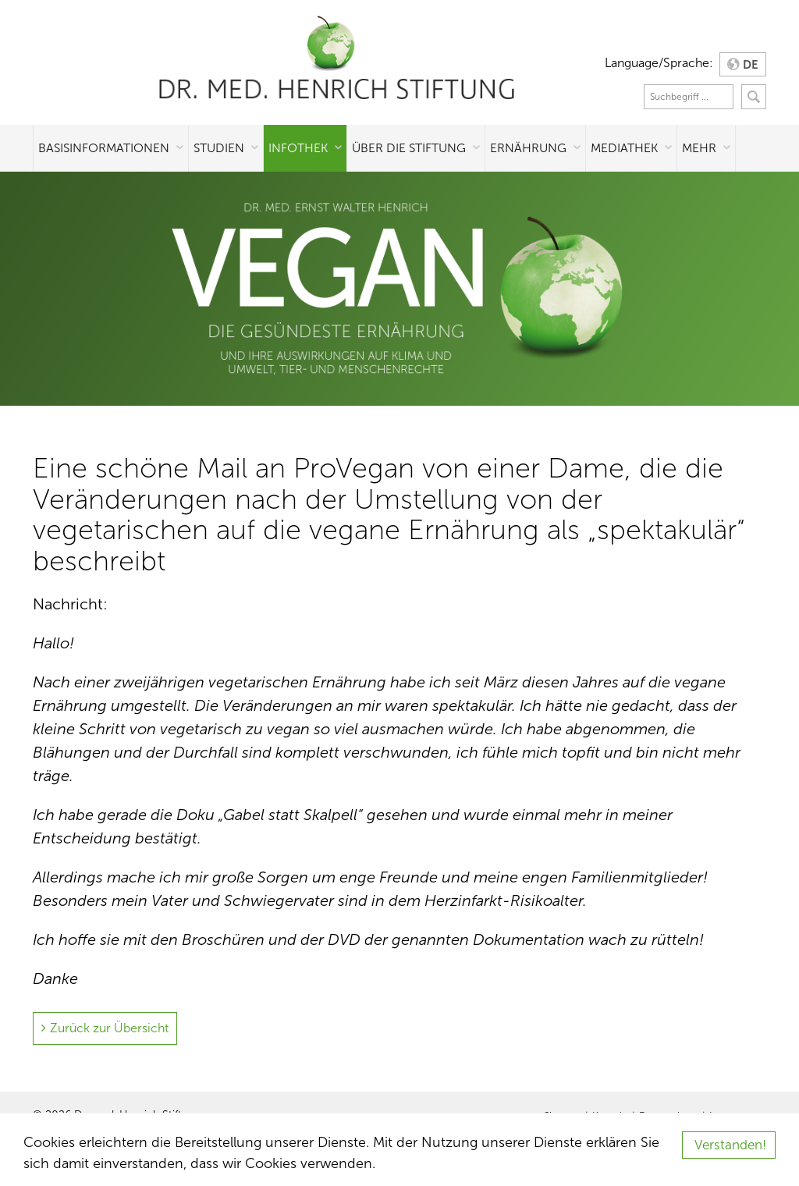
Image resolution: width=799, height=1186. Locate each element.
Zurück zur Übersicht (109, 1028)
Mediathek (624, 147)
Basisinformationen (103, 147)
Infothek (298, 147)
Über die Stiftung (409, 147)
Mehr (699, 147)
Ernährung (528, 147)
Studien (219, 147)
